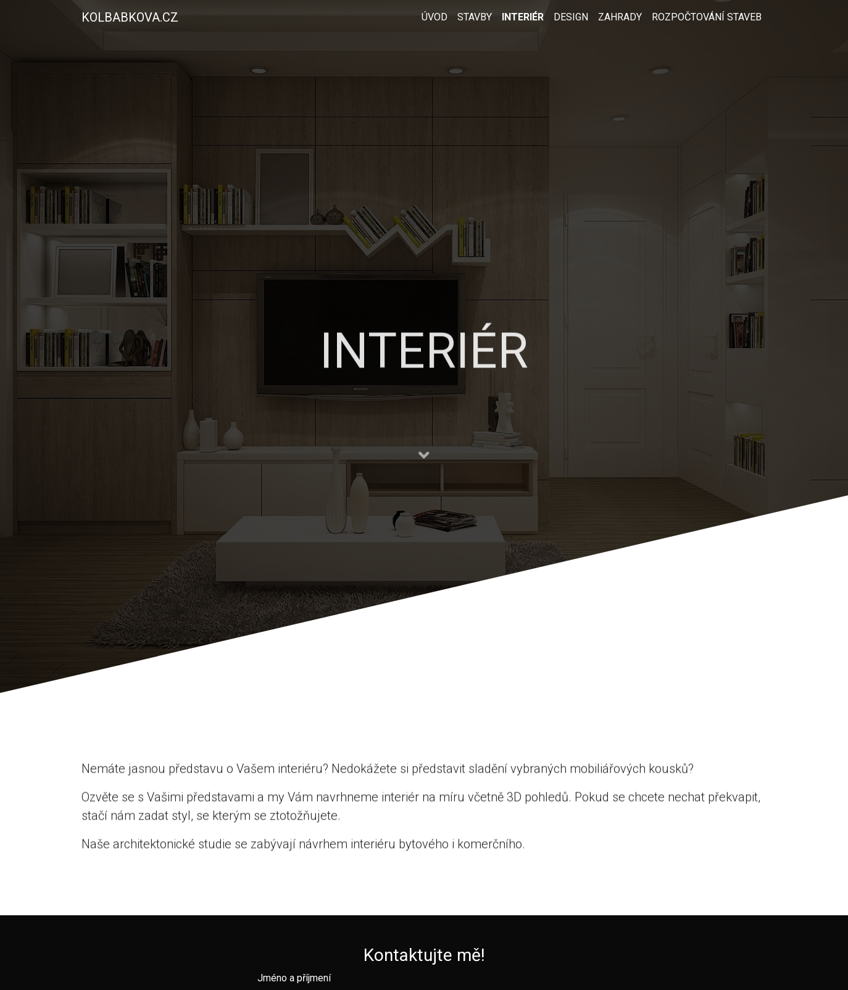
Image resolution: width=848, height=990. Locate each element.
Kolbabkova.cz (129, 17)
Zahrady (620, 17)
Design (571, 17)
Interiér (523, 17)
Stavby (474, 17)
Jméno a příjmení (294, 978)
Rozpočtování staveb (707, 17)
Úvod (434, 17)
